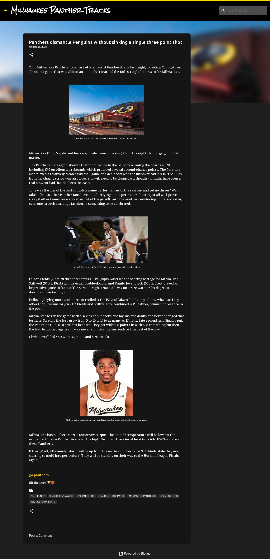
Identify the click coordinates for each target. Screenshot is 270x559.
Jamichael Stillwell (112, 496)
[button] (31, 54)
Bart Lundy (38, 496)
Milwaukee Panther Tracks (61, 10)
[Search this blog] (247, 10)
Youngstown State (43, 502)
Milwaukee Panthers (142, 496)
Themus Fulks (169, 496)
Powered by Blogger (135, 553)
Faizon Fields (86, 496)
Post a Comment (40, 535)
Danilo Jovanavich (61, 496)
